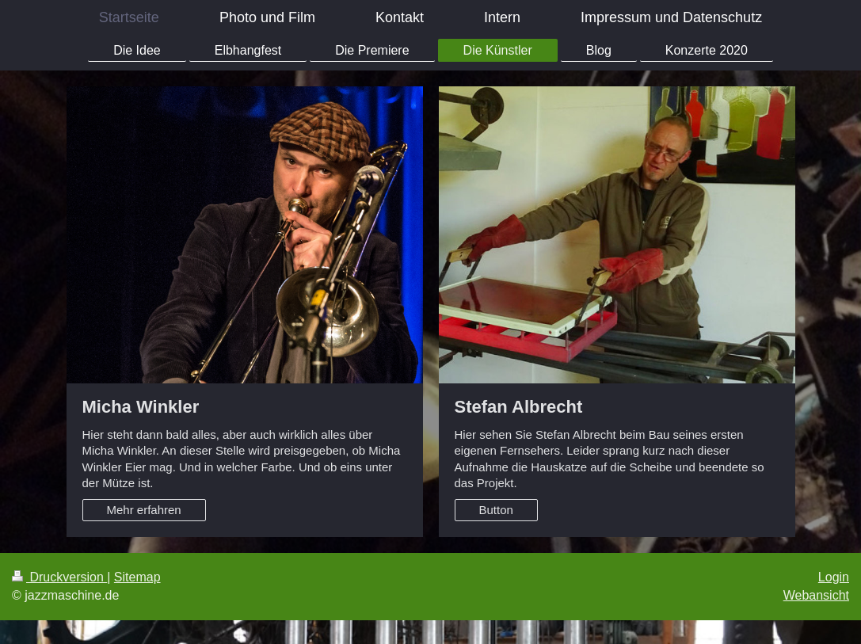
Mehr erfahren (144, 509)
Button (496, 509)
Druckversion (59, 577)
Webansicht (816, 595)
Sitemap (137, 577)
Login (833, 577)
